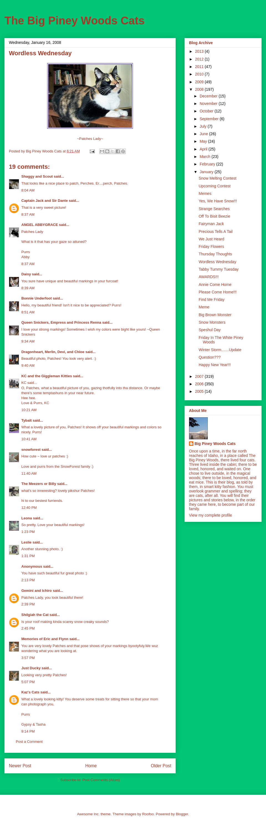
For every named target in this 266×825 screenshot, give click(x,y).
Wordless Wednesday (217, 262)
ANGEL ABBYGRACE (39, 225)
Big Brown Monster (215, 315)
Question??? (210, 357)
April (204, 149)
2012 (200, 59)
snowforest (30, 449)
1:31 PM (28, 556)
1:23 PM (28, 532)
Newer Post (20, 765)
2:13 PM (28, 580)
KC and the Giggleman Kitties (46, 376)
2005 (200, 391)
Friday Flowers (211, 246)
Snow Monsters (212, 322)
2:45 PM (28, 628)
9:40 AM (28, 365)
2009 (200, 82)
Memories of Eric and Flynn (44, 639)
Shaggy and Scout (37, 176)
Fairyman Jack (211, 224)
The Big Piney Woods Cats (74, 20)
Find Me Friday (211, 299)
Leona (26, 518)
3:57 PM (28, 658)
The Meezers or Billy (38, 484)
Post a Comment (29, 742)
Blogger (182, 814)
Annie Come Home (215, 284)
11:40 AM (29, 473)
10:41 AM (29, 439)
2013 (200, 51)
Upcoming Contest (215, 186)
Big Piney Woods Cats (215, 443)
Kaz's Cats (30, 692)
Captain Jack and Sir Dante (44, 200)
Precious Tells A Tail (215, 231)
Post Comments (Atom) (101, 780)
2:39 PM (28, 604)
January (207, 172)
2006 (200, 384)
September (209, 119)
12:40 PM (29, 507)
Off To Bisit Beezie (214, 216)
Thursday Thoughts (215, 254)
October (207, 111)
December (209, 96)
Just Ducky (30, 668)
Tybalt (26, 420)
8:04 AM (28, 190)
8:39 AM (28, 288)
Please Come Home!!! (218, 292)
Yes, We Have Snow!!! (218, 201)
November (209, 103)
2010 (200, 74)
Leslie (26, 542)
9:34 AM (28, 341)
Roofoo (148, 814)
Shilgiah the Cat (34, 615)
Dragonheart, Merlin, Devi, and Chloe (53, 352)
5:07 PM (28, 682)
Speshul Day (210, 330)
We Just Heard (211, 239)
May (204, 141)
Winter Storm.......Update (220, 350)
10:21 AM (29, 410)
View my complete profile (210, 515)
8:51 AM (28, 312)
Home (91, 765)
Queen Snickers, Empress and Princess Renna (61, 322)
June (204, 134)
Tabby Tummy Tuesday (219, 269)
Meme (204, 307)
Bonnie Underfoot (36, 298)
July (204, 126)
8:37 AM (28, 214)
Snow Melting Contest (217, 178)
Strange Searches (214, 209)
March (205, 156)
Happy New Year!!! (215, 365)
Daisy (26, 274)
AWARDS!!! (209, 277)
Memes (205, 193)
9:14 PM (28, 731)
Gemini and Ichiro (36, 590)
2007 (200, 376)
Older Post (161, 765)
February (208, 164)
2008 (200, 89)
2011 (200, 66)
